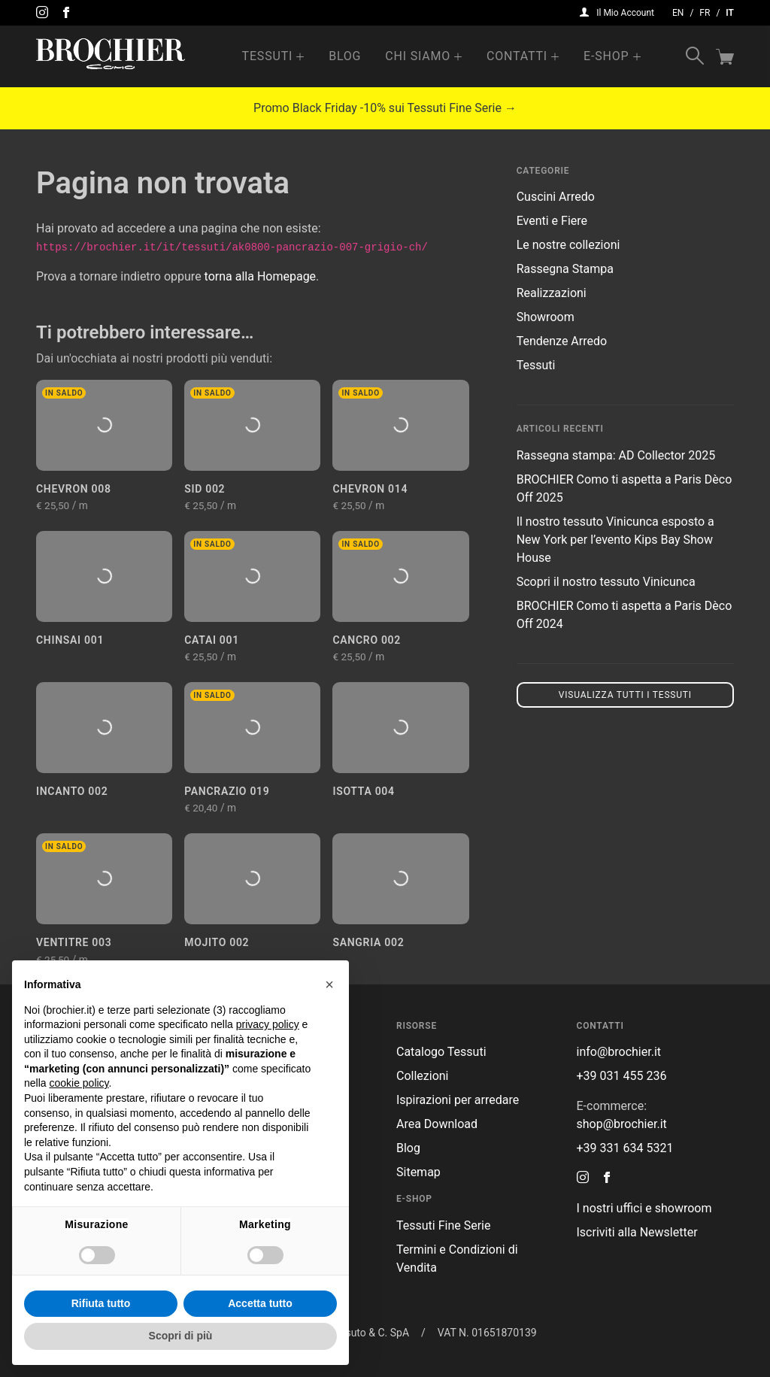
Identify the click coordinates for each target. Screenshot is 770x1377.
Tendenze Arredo (562, 341)
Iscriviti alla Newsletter (637, 1232)
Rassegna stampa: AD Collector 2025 (616, 455)
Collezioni (422, 1076)
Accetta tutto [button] (260, 1303)
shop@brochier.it (622, 1124)
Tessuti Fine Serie (443, 1225)
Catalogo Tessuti (441, 1052)
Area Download (436, 1124)
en (678, 13)
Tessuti (267, 56)
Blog (345, 56)
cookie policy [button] (78, 1083)
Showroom (545, 317)
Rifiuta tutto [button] (101, 1303)
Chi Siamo (417, 56)
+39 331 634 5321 (625, 1148)
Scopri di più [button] (181, 1336)
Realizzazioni (552, 293)
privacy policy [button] (267, 1024)
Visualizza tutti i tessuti (625, 695)
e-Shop (606, 56)
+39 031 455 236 (622, 1076)
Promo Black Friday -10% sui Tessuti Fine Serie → (385, 108)
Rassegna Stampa (565, 269)
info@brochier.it (619, 1052)
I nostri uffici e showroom (644, 1208)
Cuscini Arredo (556, 197)
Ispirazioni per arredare (457, 1100)
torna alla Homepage (261, 276)
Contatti (517, 56)
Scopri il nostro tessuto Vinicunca (606, 582)
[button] (329, 984)
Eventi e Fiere (552, 221)
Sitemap (418, 1172)
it (730, 13)
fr (704, 13)
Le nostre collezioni (568, 245)
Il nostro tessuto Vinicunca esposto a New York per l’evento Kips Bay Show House (615, 539)
